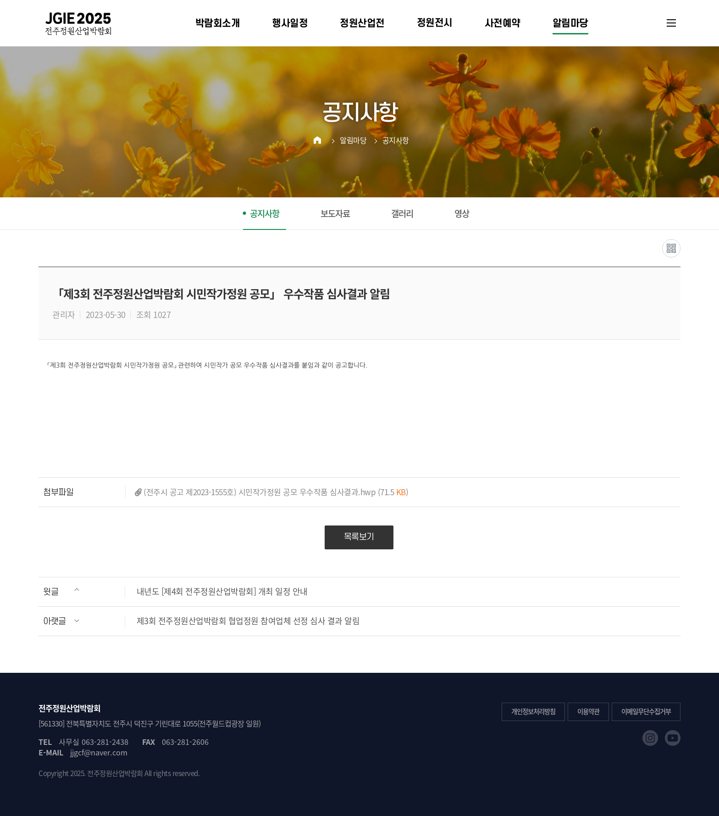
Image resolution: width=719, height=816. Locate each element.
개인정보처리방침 (533, 711)
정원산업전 (362, 23)
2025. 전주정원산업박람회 (106, 773)
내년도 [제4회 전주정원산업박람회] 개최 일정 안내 (175, 591)
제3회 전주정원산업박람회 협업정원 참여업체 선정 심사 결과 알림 (201, 621)
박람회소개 (217, 23)
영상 (461, 213)
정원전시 (435, 22)
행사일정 (290, 23)
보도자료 (335, 213)
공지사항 (395, 139)
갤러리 (402, 213)
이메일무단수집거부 (646, 711)
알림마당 (570, 23)
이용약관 (588, 711)
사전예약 (502, 23)
